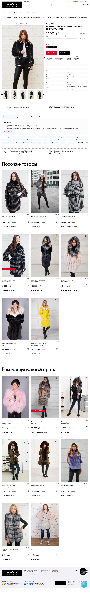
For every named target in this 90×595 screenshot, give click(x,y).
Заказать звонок (28, 5)
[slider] (42, 38)
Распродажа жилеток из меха (33, 139)
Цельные (63, 142)
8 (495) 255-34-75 (54, 106)
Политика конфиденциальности (32, 574)
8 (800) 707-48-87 (54, 107)
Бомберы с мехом (54, 142)
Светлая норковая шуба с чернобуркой (68, 280)
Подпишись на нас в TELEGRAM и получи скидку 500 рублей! (21, 152)
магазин (22, 106)
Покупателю (34, 12)
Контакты (27, 12)
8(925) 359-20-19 (81, 571)
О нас (3, 12)
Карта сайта (71, 584)
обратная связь (60, 583)
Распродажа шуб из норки (22, 142)
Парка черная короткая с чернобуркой (68, 422)
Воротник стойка (62, 139)
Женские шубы (21, 137)
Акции (43, 17)
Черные (45, 142)
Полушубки (56, 17)
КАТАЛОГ (9, 17)
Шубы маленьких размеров (73, 137)
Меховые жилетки (32, 137)
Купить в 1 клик (51, 52)
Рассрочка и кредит (9, 117)
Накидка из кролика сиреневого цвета (67, 486)
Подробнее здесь (9, 131)
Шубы (15, 17)
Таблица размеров (50, 49)
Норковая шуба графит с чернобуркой (38, 280)
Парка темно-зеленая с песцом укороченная (9, 486)
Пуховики (63, 17)
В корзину (64, 52)
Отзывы (41, 117)
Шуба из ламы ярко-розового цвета (8, 422)
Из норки (46, 139)
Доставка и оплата (18, 12)
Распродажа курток (80, 139)
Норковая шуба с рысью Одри (9, 344)
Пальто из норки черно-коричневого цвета (9, 217)
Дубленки (26, 17)
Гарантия (9, 12)
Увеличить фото (23, 24)
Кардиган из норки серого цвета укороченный (39, 217)
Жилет (33, 549)
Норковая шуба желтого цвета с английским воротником (38, 344)
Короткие (53, 139)
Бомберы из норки (43, 137)
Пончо (49, 17)
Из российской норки (36, 142)
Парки (20, 17)
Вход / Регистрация (84, 1)
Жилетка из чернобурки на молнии (10, 549)
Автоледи (71, 139)
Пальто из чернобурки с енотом (38, 422)
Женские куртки (72, 17)
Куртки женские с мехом (18, 139)
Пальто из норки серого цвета (68, 217)
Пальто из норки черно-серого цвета (9, 280)
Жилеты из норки (6, 139)
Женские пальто (35, 17)
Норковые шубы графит (8, 142)
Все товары (52, 137)
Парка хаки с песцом (37, 485)
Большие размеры (83, 17)
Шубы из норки (11, 137)
